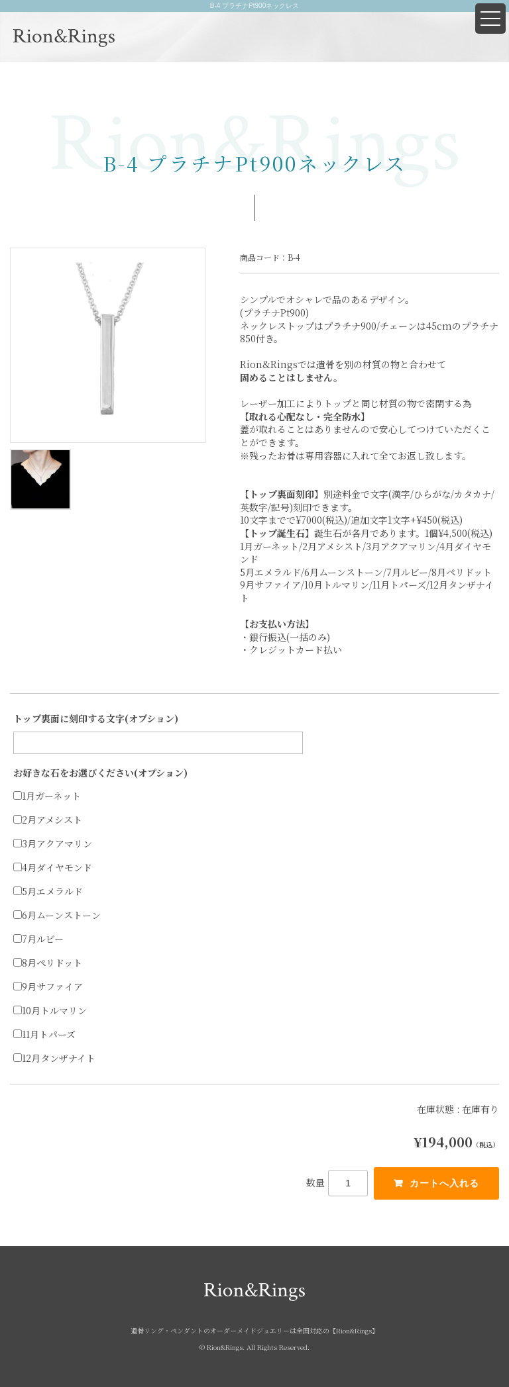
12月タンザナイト (54, 1058)
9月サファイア (48, 986)
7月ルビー (38, 938)
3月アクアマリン (52, 843)
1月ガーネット (47, 795)
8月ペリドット (47, 962)
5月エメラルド (48, 891)
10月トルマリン (50, 1010)
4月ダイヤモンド (52, 867)
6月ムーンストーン (57, 915)
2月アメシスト (47, 819)
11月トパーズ (44, 1034)
